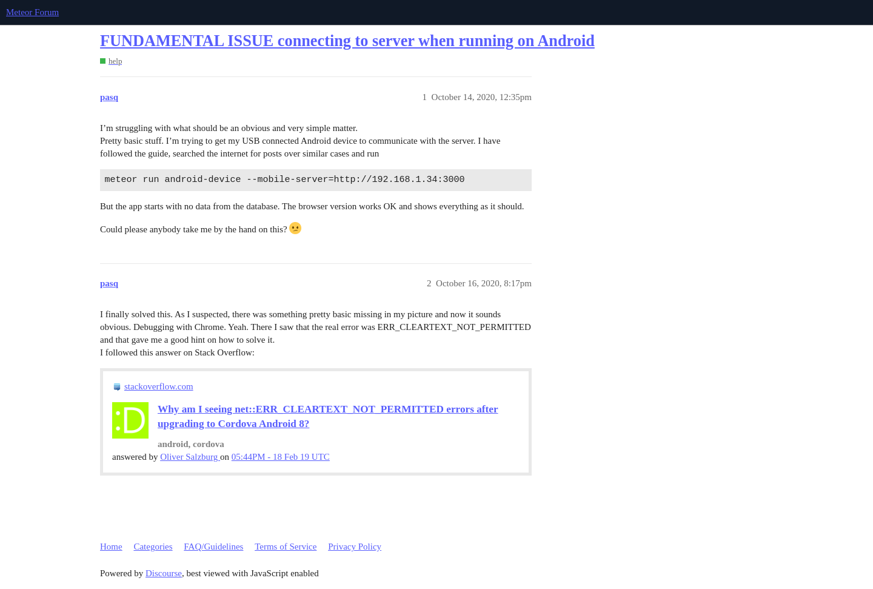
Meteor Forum (32, 12)
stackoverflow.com (158, 386)
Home (111, 546)
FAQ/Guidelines (213, 546)
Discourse (164, 573)
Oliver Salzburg (190, 457)
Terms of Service (285, 546)
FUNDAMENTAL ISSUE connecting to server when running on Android (347, 41)
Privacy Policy (354, 546)
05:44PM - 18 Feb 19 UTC (281, 457)
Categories (152, 546)
